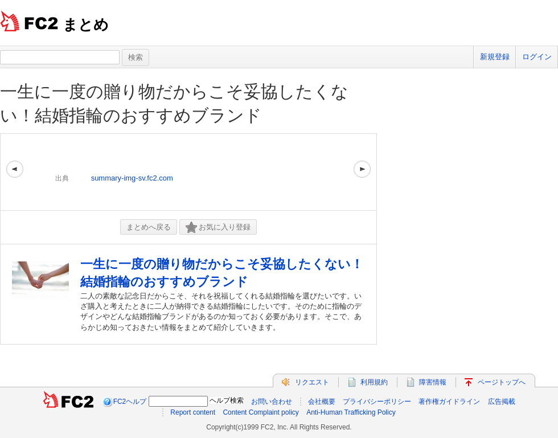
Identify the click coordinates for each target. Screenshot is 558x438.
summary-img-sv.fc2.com (132, 178)
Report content (192, 412)
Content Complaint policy (260, 412)
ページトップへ (502, 382)
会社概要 (321, 402)
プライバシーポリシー (377, 402)
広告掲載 (501, 402)
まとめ (86, 24)
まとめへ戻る (148, 227)
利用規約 (374, 382)
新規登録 (495, 56)
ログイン (537, 56)
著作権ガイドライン (449, 402)
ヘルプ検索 (227, 400)
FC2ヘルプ (130, 402)
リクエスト (312, 382)
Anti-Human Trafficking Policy (351, 412)
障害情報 (432, 382)
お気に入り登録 (218, 228)
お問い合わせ (271, 402)
